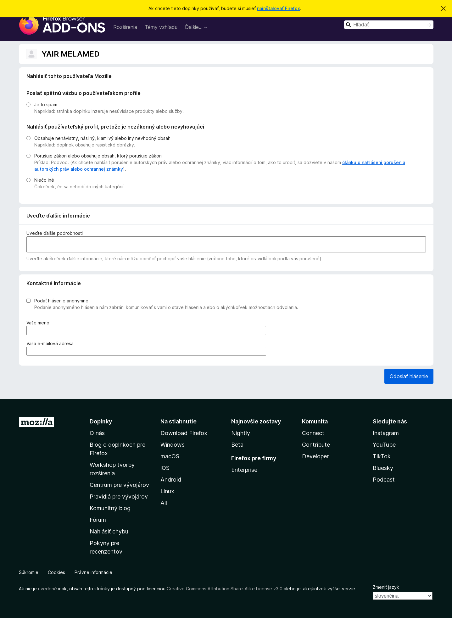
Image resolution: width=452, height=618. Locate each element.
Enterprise (244, 469)
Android (170, 479)
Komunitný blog (110, 508)
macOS (169, 456)
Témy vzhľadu (161, 27)
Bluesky (383, 468)
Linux (167, 491)
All (163, 502)
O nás (97, 433)
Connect (313, 433)
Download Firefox (183, 433)
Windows (172, 444)
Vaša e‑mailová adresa (51, 343)
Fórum (98, 519)
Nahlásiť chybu (109, 531)
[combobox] (388, 24)
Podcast (384, 479)
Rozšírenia (125, 27)
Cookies (56, 572)
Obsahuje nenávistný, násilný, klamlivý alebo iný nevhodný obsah (102, 138)
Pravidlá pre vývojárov (119, 496)
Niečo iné (44, 180)
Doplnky (101, 421)
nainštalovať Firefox (278, 8)
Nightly (240, 433)
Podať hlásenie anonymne (61, 300)
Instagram (386, 433)
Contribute (316, 444)
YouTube (384, 444)
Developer (315, 456)
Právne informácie (93, 572)
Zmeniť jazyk (386, 587)
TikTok (382, 456)
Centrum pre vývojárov (119, 485)
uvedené (47, 588)
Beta (237, 444)
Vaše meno (39, 322)
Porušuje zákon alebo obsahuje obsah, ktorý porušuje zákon (98, 155)
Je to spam (45, 104)
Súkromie (28, 572)
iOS (165, 468)
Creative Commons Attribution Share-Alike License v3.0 (224, 588)
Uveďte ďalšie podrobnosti (54, 233)
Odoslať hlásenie (409, 376)
